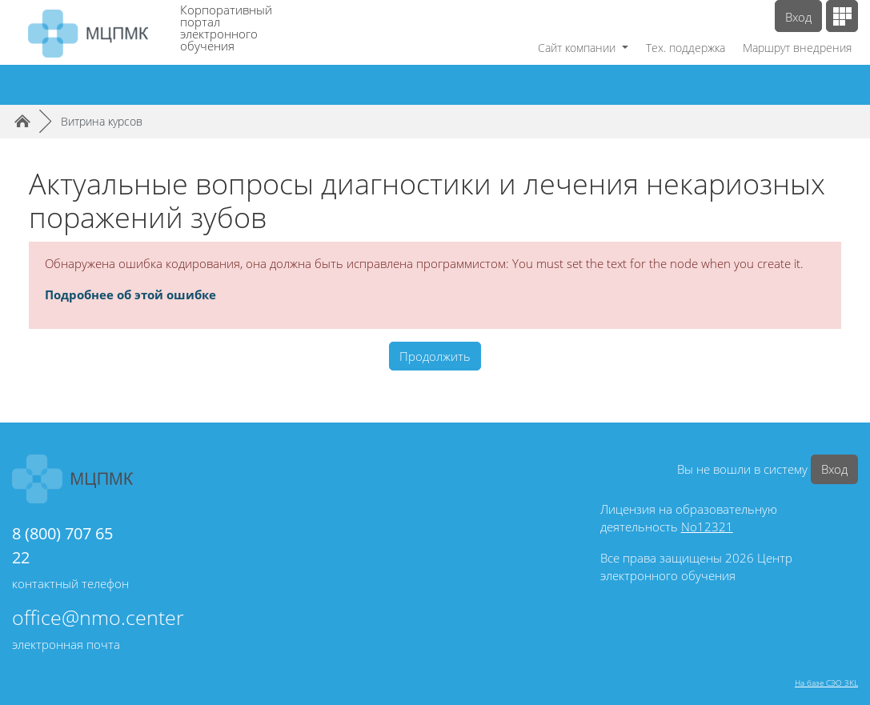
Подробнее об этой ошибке (130, 294)
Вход (798, 17)
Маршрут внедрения (797, 47)
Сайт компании (578, 47)
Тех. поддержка (685, 47)
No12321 (707, 527)
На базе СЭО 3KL (826, 682)
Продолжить (435, 356)
